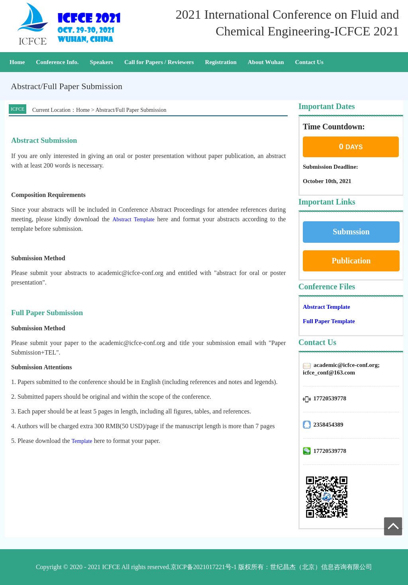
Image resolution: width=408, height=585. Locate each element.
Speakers (101, 62)
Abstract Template (326, 307)
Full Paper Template (329, 321)
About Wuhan (266, 62)
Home (17, 62)
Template (82, 441)
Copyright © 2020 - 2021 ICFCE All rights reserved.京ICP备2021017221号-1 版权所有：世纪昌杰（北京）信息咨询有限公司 (204, 567)
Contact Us (309, 62)
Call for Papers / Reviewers (159, 62)
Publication (351, 260)
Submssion (351, 231)
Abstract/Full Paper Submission (130, 110)
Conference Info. (57, 62)
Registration (221, 62)
